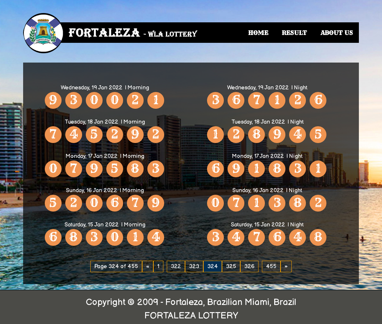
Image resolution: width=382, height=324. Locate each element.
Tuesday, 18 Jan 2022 (91, 122)
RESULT (294, 32)
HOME (258, 32)
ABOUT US (336, 32)
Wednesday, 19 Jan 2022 (91, 87)
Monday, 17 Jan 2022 (92, 156)
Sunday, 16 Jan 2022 (91, 190)
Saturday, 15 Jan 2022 (92, 225)
